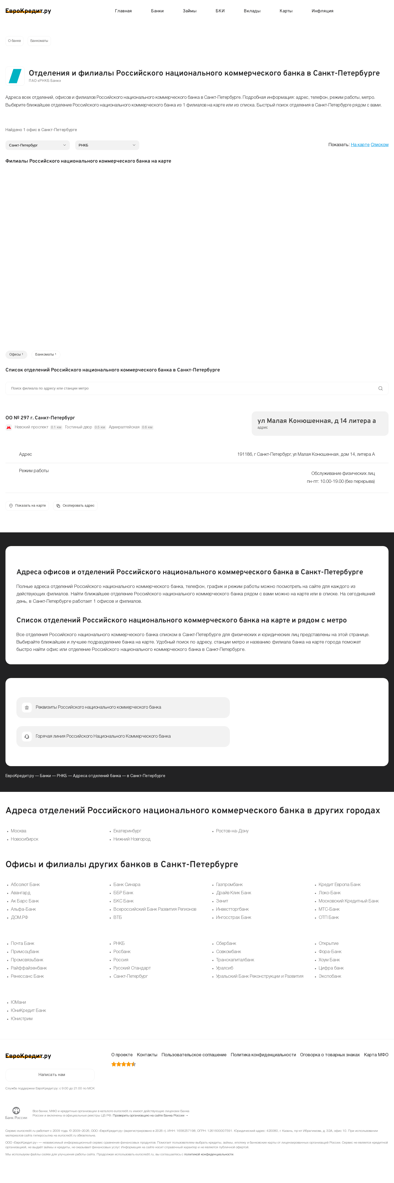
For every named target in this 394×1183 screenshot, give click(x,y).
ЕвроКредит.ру (19, 779)
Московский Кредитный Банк (349, 904)
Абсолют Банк (25, 888)
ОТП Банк (329, 921)
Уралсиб (224, 971)
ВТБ (118, 921)
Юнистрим (22, 1022)
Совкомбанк (228, 955)
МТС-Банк (329, 912)
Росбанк (122, 955)
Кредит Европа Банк (340, 888)
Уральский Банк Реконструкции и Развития (259, 980)
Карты (286, 11)
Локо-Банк (330, 896)
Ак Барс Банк (25, 904)
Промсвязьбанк (27, 963)
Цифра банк (331, 971)
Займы (189, 11)
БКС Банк (124, 904)
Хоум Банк (329, 963)
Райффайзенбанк (29, 971)
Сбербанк (226, 947)
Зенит (222, 904)
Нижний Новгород (132, 842)
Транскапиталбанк (235, 963)
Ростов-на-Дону (232, 834)
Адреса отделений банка (97, 779)
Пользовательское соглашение (194, 1058)
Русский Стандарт (132, 971)
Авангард (20, 896)
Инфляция (323, 11)
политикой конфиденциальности (208, 1158)
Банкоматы (42, 41)
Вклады (252, 11)
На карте (360, 146)
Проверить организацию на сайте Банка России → (151, 1119)
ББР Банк (123, 896)
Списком (380, 146)
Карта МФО (376, 1058)
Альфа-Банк (23, 912)
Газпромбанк (229, 888)
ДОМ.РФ (19, 921)
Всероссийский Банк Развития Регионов (155, 912)
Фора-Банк (330, 955)
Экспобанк (330, 980)
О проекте (122, 1058)
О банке (15, 41)
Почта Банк (22, 947)
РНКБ (62, 779)
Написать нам (51, 1079)
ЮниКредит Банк (28, 1014)
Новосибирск (24, 842)
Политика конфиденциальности (263, 1058)
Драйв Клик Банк (233, 896)
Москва (18, 834)
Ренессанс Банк (27, 980)
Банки (157, 11)
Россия (121, 963)
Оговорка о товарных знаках (330, 1058)
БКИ (220, 11)
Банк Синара (127, 888)
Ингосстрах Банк (233, 921)
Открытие (328, 947)
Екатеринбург (127, 834)
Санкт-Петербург (131, 980)
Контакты (147, 1058)
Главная (123, 11)
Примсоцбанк (25, 955)
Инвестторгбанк (232, 912)
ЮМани (18, 1006)
